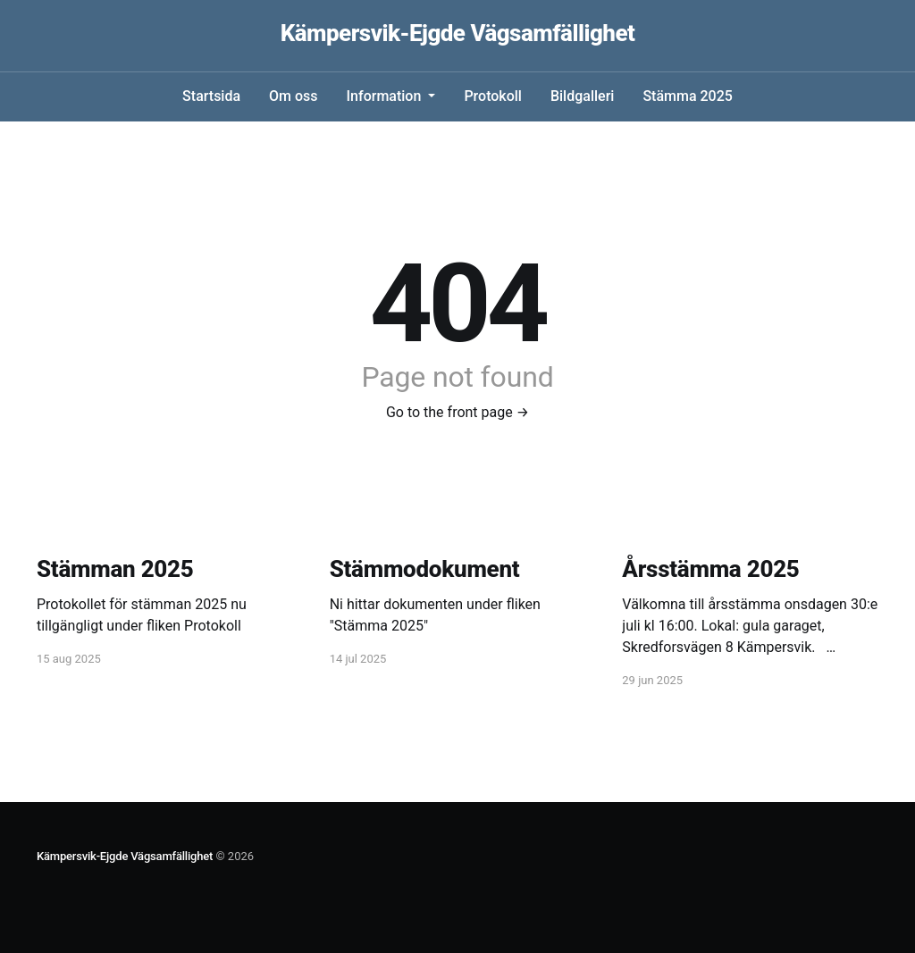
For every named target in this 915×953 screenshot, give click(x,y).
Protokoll (493, 96)
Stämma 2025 (687, 96)
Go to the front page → (457, 412)
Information (386, 96)
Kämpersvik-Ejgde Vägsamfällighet (458, 33)
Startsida (211, 96)
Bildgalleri (582, 96)
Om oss (293, 96)
